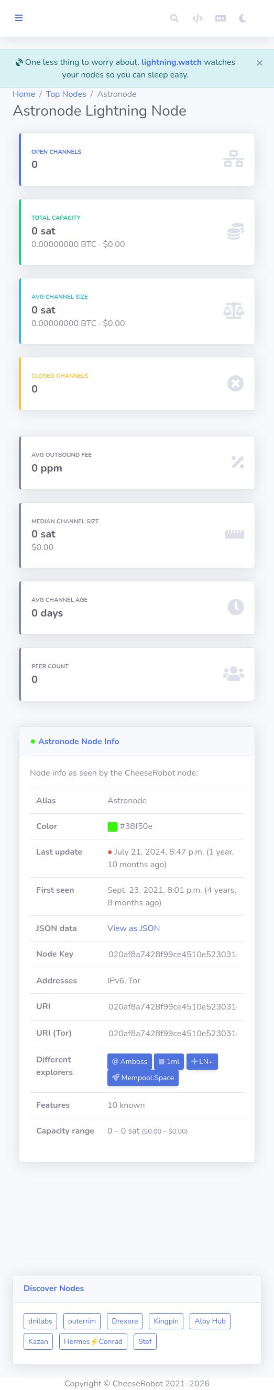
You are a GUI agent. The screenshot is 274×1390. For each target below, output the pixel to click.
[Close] (260, 62)
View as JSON (176, 978)
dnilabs (95, 1301)
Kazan (140, 1321)
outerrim (136, 1301)
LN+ (166, 1128)
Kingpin (220, 1301)
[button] (174, 18)
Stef (89, 1342)
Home (78, 107)
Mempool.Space (186, 1144)
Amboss (172, 1112)
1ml (212, 1112)
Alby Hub (98, 1321)
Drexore (179, 1301)
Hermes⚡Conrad (195, 1321)
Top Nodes (121, 107)
